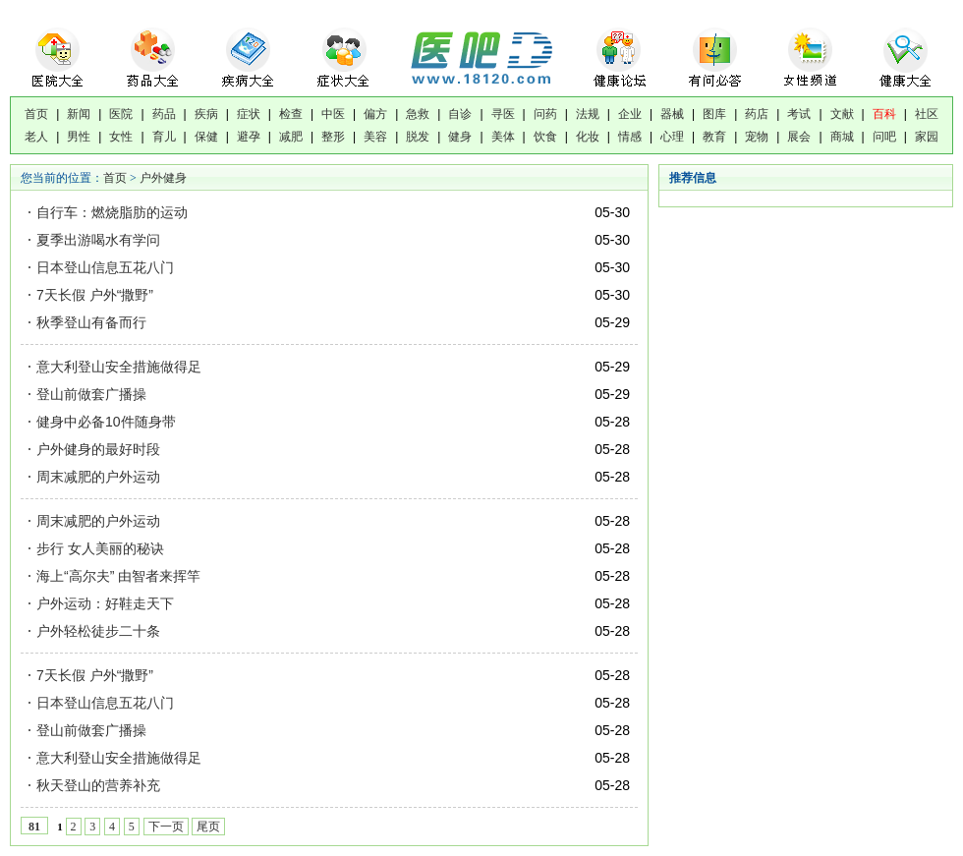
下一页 (166, 826)
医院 (121, 114)
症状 (248, 114)
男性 (78, 136)
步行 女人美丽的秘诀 (100, 548)
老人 (36, 136)
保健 (206, 136)
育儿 (164, 136)
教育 (714, 136)
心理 (672, 136)
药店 (756, 114)
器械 (672, 114)
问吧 (884, 136)
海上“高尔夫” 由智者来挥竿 (118, 576)
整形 (333, 136)
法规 (587, 114)
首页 (36, 114)
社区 (926, 114)
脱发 (417, 136)
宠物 (756, 136)
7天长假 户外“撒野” (96, 295)
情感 (630, 136)
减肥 (291, 136)
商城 (842, 136)
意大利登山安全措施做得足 (120, 366)
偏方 (375, 114)
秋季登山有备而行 (93, 322)
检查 (291, 114)
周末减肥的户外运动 (98, 477)
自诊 (460, 114)
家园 (926, 136)
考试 (799, 114)
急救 (417, 114)
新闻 (78, 114)
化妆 (587, 136)
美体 (503, 136)
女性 (121, 136)
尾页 (208, 826)
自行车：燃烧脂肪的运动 (114, 212)
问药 (545, 114)
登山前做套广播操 (93, 394)
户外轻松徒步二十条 (98, 631)
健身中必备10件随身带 (106, 421)
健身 (460, 136)
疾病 (206, 114)
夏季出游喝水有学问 (100, 240)
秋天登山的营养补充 (98, 785)
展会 (799, 136)
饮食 (545, 136)
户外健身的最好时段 (98, 449)
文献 (842, 114)
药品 (164, 114)
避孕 (248, 136)
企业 (630, 114)
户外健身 (163, 178)
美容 (375, 136)
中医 (333, 114)
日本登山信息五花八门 (107, 267)
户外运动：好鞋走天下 (105, 603)
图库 (714, 114)
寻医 (503, 114)
